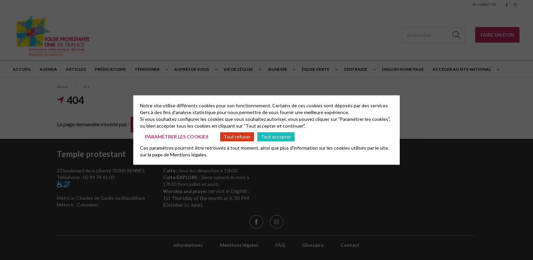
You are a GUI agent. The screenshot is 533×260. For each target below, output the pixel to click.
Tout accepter (276, 136)
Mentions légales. (188, 154)
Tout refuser (237, 136)
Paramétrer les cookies (176, 136)
